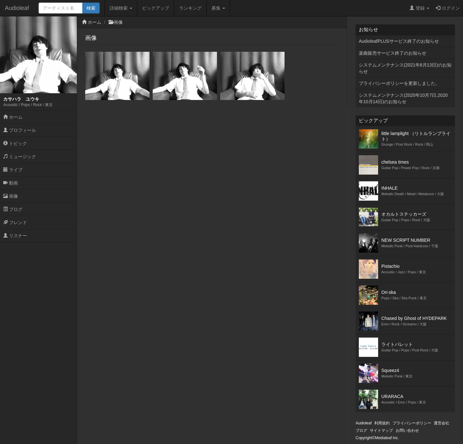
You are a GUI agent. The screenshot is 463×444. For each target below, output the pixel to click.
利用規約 (382, 423)
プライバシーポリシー (412, 423)
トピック (15, 143)
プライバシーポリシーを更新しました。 (399, 83)
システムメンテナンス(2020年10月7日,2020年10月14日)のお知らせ (403, 98)
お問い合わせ (407, 430)
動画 (10, 183)
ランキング (190, 8)
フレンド (15, 222)
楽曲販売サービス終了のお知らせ (392, 53)
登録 (419, 8)
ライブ (13, 169)
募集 (218, 8)
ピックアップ (155, 8)
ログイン (448, 8)
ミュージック (19, 156)
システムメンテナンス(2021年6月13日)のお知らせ (405, 68)
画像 (10, 196)
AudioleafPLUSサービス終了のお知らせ (399, 41)
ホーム (13, 117)
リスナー (15, 235)
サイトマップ (381, 430)
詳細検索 (121, 8)
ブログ (13, 209)
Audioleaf (17, 8)
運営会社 (441, 423)
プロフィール (19, 130)
